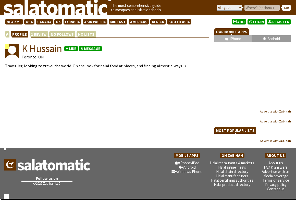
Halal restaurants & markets (232, 162)
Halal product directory (232, 184)
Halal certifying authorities (232, 180)
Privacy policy (276, 184)
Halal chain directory (232, 171)
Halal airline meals (232, 167)
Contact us (276, 188)
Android (274, 38)
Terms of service (276, 180)
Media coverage (275, 175)
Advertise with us (276, 171)
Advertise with (275, 111)
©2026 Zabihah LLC (46, 183)
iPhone (235, 38)
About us (276, 162)
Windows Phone (189, 171)
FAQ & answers (276, 167)
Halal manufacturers (232, 175)
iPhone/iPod (189, 162)
